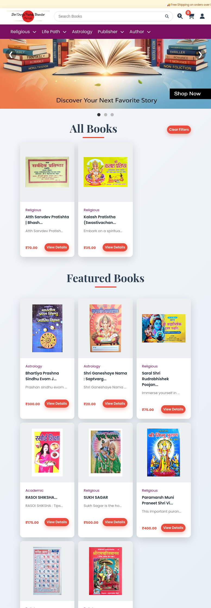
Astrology (82, 32)
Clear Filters (179, 129)
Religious (21, 32)
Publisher (108, 32)
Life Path (51, 32)
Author (137, 32)
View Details (57, 247)
